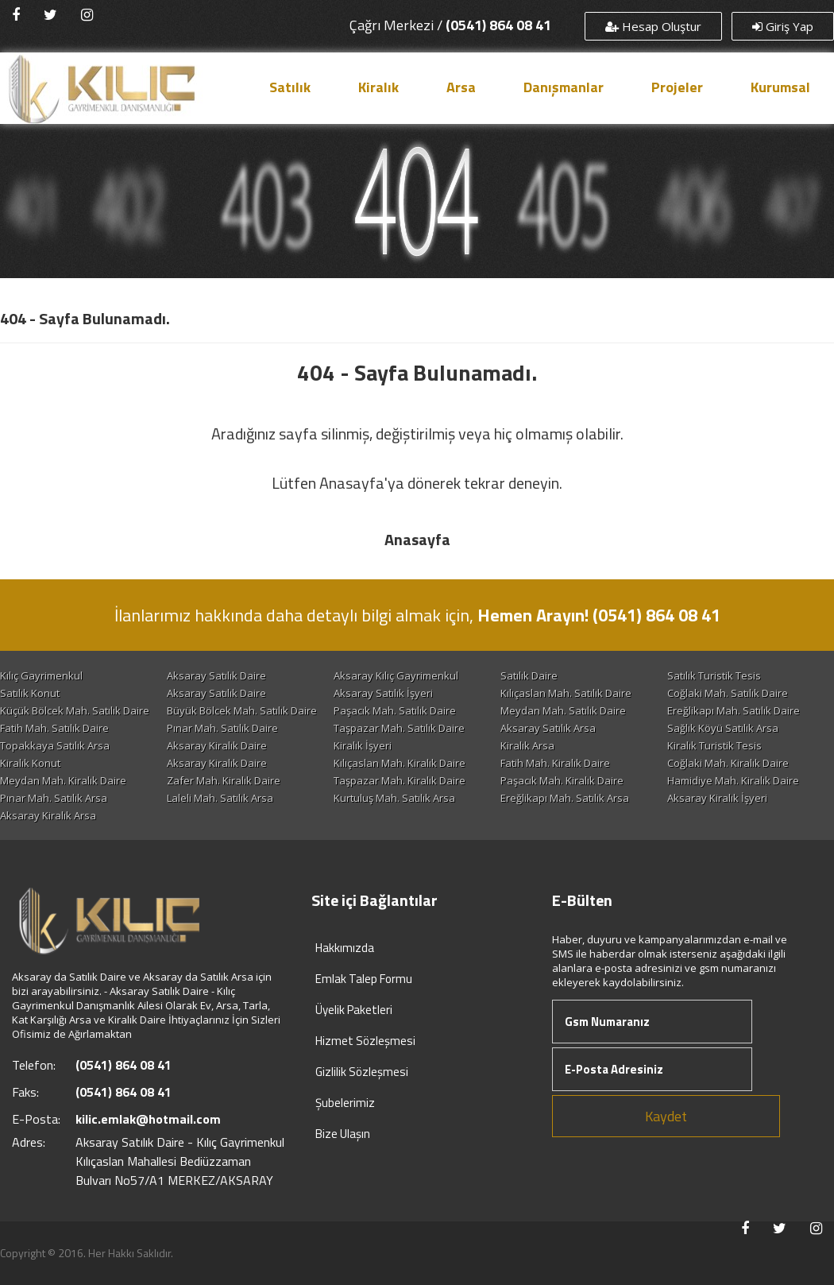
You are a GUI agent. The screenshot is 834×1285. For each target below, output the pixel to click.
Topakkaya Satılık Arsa (55, 745)
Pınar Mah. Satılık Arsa (53, 798)
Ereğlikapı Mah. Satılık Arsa (564, 798)
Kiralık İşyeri (363, 745)
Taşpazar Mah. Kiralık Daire (399, 780)
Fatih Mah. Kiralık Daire (555, 763)
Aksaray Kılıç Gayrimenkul (396, 675)
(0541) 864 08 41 (498, 25)
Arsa (461, 87)
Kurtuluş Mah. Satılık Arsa (394, 798)
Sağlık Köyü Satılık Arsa (722, 728)
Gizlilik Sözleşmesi (361, 1071)
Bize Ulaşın (342, 1133)
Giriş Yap (782, 26)
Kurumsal (780, 87)
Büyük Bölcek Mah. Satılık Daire (242, 710)
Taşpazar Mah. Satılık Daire (399, 728)
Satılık (290, 87)
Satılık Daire (529, 675)
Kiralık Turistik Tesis (714, 745)
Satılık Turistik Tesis (714, 675)
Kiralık (378, 87)
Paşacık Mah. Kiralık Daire (562, 780)
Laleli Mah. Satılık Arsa (220, 798)
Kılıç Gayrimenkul (41, 675)
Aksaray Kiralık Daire (217, 745)
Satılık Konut (30, 693)
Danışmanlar (563, 87)
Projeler (677, 87)
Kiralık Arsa (527, 745)
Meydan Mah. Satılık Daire (563, 710)
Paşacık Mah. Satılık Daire (395, 710)
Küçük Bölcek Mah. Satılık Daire (74, 710)
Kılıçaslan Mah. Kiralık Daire (399, 763)
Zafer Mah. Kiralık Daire (223, 780)
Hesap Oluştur (653, 26)
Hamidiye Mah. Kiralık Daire (733, 780)
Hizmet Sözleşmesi (365, 1040)
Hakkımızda (344, 948)
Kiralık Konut (30, 763)
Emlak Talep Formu (363, 979)
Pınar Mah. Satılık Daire (222, 728)
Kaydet (666, 1116)
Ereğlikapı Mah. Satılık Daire (733, 710)
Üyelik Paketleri (353, 1010)
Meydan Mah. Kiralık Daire (63, 780)
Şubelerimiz (345, 1102)
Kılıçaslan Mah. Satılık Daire (565, 693)
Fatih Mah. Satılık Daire (54, 728)
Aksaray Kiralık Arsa (48, 815)
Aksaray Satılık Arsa (548, 728)
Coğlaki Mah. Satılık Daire (727, 693)
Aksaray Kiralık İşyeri (717, 798)
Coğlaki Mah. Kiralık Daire (728, 763)
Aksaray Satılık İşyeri (383, 693)
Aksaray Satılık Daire (216, 675)
